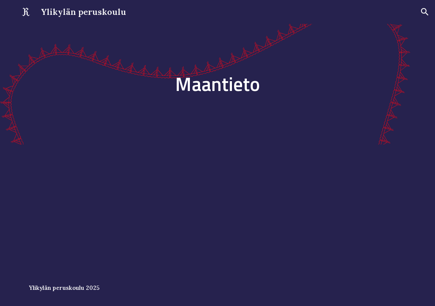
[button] (425, 12)
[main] (217, 84)
